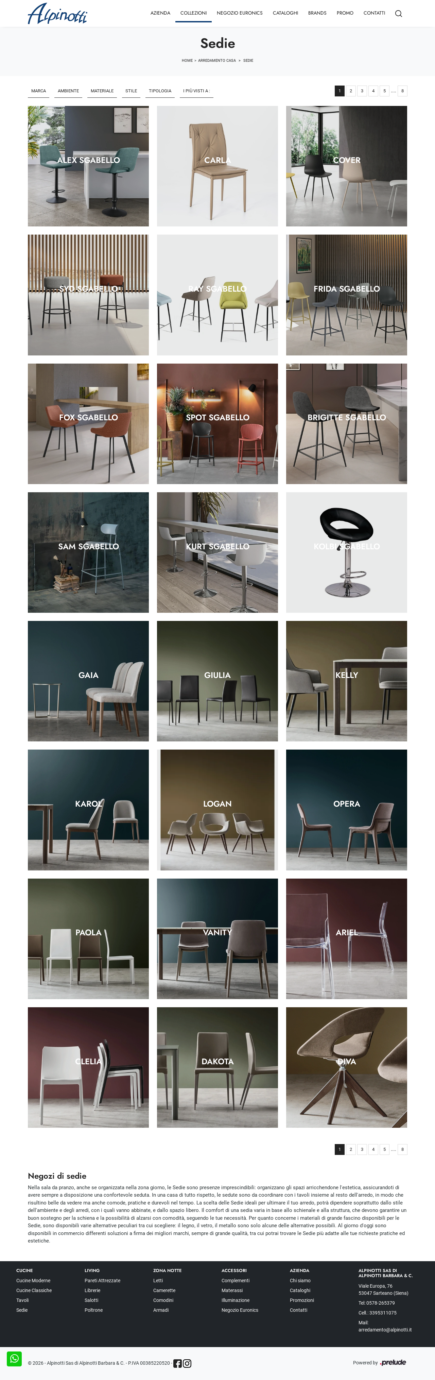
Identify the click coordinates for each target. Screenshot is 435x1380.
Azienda (160, 13)
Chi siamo (300, 1280)
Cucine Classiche (34, 1290)
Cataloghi (285, 13)
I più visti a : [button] (196, 90)
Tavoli (22, 1300)
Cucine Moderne (33, 1280)
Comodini (163, 1300)
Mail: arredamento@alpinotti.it (385, 1326)
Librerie (92, 1290)
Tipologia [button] (160, 90)
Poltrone (94, 1310)
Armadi (161, 1310)
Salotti (91, 1300)
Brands (317, 13)
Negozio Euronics (240, 13)
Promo (345, 13)
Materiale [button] (102, 90)
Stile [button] (131, 90)
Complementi (235, 1280)
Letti (158, 1280)
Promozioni (302, 1300)
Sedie (248, 60)
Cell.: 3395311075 (378, 1312)
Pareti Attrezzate (102, 1280)
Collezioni (193, 13)
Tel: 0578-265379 (377, 1303)
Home (187, 60)
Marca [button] (38, 90)
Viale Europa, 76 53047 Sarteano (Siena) (383, 1289)
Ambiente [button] (68, 90)
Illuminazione (235, 1300)
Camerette (164, 1290)
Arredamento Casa (217, 60)
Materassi (232, 1290)
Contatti (374, 13)
